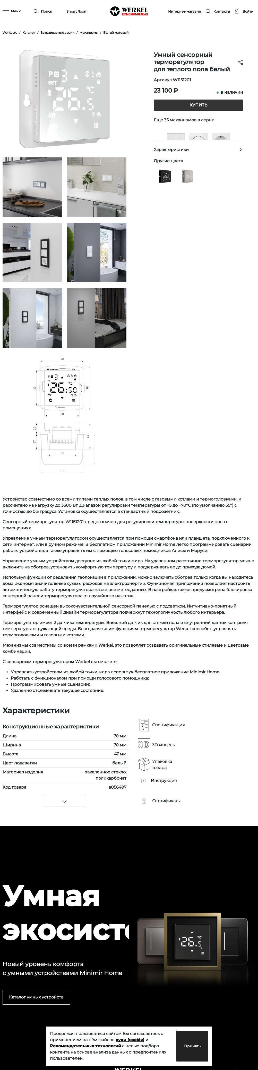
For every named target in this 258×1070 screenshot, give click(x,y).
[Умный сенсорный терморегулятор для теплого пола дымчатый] (187, 176)
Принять (186, 1046)
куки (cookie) (130, 1039)
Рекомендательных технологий (85, 1046)
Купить (198, 105)
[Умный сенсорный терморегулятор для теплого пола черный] (165, 176)
